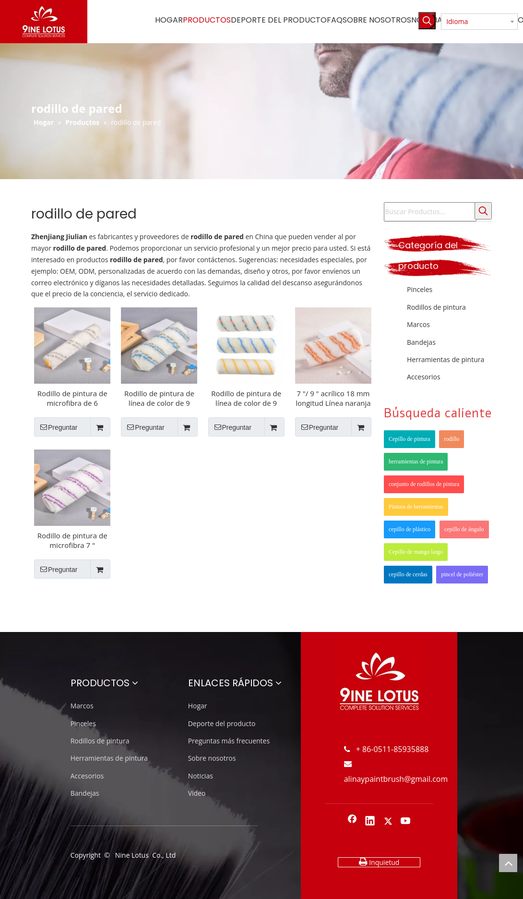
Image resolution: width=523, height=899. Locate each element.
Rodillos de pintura (436, 307)
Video (197, 793)
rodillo (451, 439)
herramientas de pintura (416, 461)
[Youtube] (406, 821)
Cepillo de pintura (409, 439)
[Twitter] (388, 821)
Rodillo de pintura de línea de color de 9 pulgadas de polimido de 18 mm (159, 398)
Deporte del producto (222, 723)
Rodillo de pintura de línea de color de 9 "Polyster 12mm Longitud (246, 398)
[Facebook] (352, 821)
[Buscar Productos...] (430, 211)
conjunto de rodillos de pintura (424, 484)
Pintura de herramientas (416, 506)
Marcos (418, 324)
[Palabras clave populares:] (427, 20)
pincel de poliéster (462, 574)
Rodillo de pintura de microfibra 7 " (72, 540)
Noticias (200, 775)
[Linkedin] (370, 821)
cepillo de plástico (409, 529)
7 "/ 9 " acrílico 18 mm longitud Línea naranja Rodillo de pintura (333, 398)
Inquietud (379, 862)
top (508, 863)
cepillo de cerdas (408, 574)
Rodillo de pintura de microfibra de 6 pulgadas (72, 398)
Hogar (197, 705)
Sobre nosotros (212, 758)
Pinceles (419, 289)
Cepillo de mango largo (416, 551)
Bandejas (421, 342)
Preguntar (55, 427)
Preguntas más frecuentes (229, 740)
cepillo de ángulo (464, 529)
